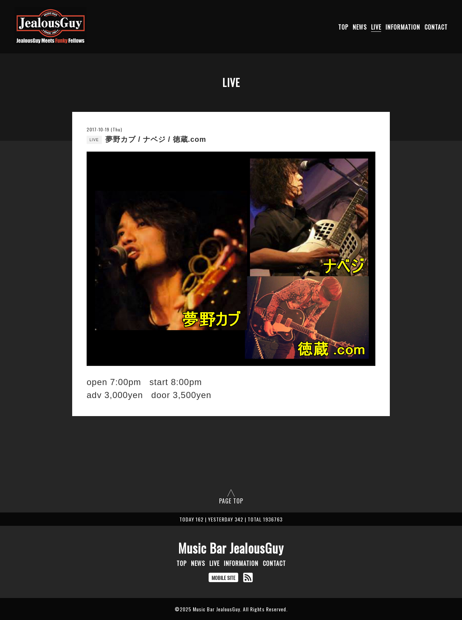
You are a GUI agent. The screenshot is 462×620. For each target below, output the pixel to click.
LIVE (376, 27)
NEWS (360, 27)
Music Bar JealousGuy (231, 547)
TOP (343, 27)
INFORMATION (402, 27)
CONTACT (436, 27)
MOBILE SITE (223, 577)
